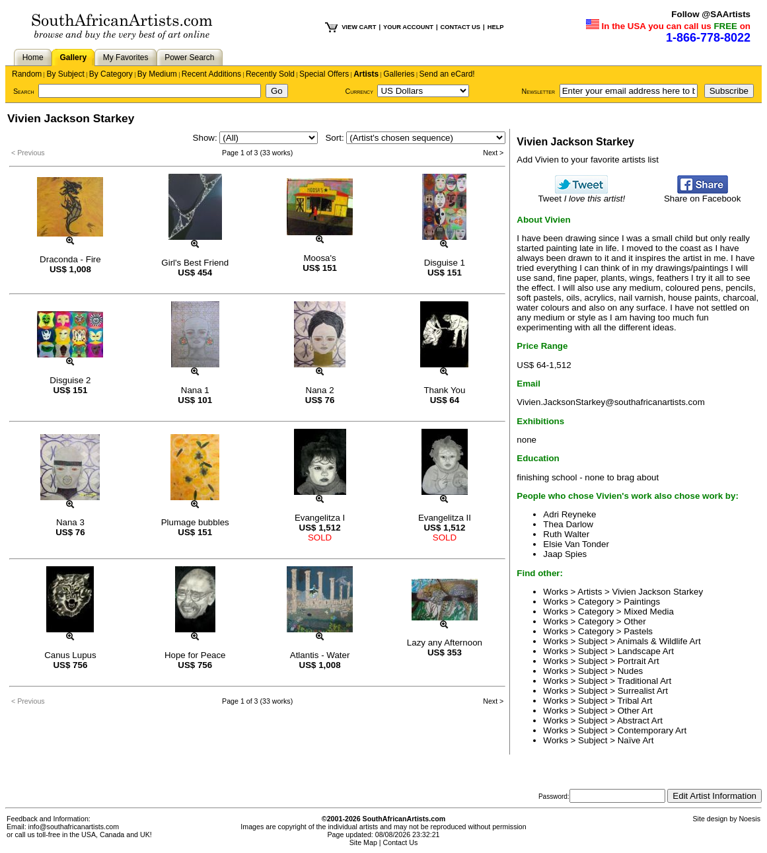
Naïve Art (636, 740)
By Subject (65, 74)
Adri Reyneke (569, 514)
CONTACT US (460, 27)
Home (33, 57)
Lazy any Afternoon (444, 643)
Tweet (581, 195)
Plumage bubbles (195, 522)
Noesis (749, 819)
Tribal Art (634, 701)
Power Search (189, 57)
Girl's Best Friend (195, 263)
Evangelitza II (444, 518)
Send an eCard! (447, 74)
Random (27, 74)
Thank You (444, 390)
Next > (493, 153)
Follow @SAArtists (710, 14)
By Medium (157, 74)
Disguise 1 (444, 263)
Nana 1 (195, 390)
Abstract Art (640, 720)
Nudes (630, 671)
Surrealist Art (643, 691)
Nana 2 (320, 390)
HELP (496, 27)
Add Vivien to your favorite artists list (588, 160)
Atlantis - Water (320, 655)
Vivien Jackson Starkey (658, 592)
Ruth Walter (566, 534)
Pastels (638, 631)
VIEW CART (359, 27)
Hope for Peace (195, 655)
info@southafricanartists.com (74, 827)
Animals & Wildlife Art (659, 641)
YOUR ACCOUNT (408, 27)
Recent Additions (211, 74)
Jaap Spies (565, 554)
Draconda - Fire (70, 259)
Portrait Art (638, 661)
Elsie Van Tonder (576, 544)
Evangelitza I (320, 518)
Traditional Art (644, 681)
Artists (366, 74)
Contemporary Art (652, 730)
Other (634, 621)
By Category (111, 74)
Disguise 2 (70, 380)
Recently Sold (270, 74)
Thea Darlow (568, 524)
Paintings (642, 602)
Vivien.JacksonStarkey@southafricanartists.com (610, 402)
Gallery (73, 57)
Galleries (398, 74)
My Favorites (126, 57)
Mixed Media (649, 611)
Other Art (635, 711)
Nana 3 (70, 522)
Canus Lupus (70, 655)
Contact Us (400, 842)
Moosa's (319, 258)
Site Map (363, 842)
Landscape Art (646, 651)
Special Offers (324, 74)
